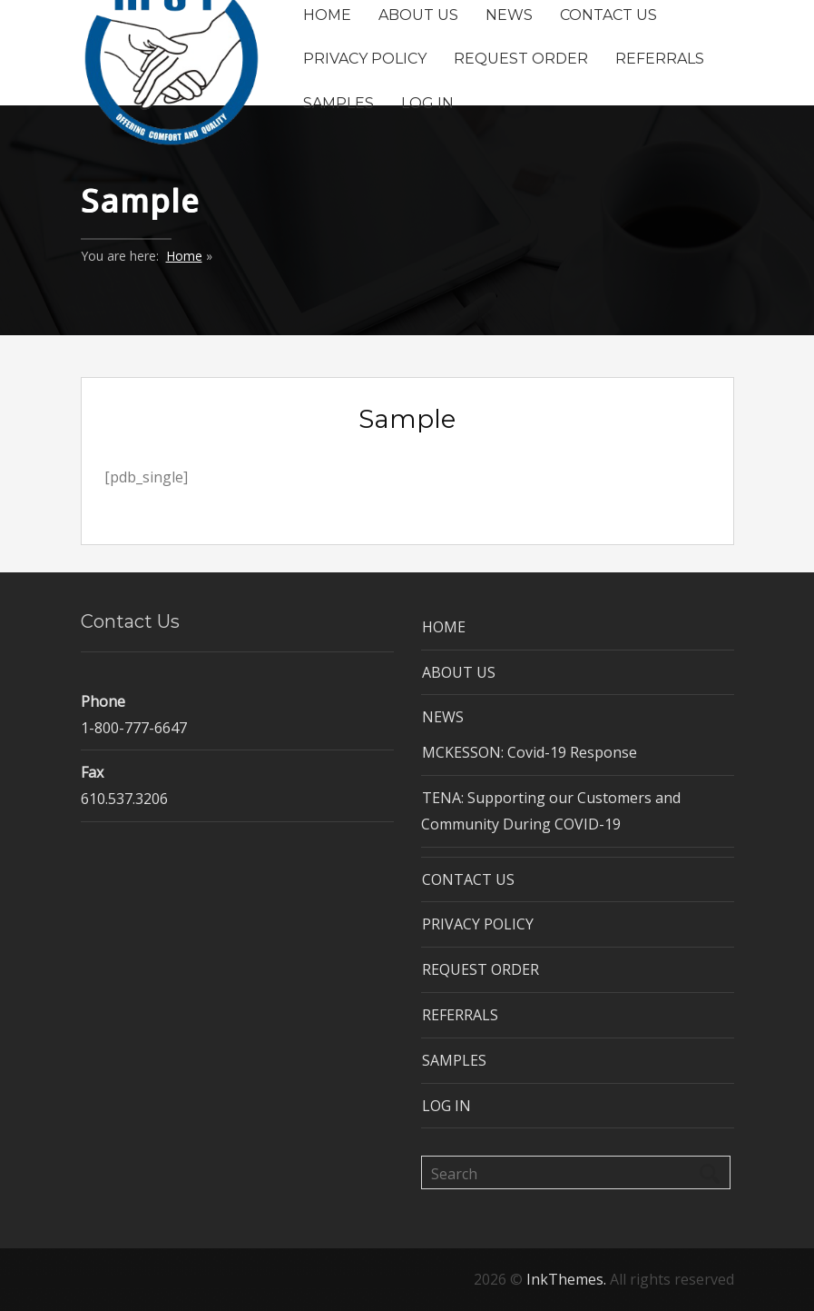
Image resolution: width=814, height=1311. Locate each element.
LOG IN (427, 103)
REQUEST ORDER (521, 58)
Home (184, 255)
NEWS (509, 14)
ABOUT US (418, 14)
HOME (327, 14)
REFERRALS (659, 58)
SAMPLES (338, 103)
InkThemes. (566, 1279)
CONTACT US (608, 14)
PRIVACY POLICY (365, 58)
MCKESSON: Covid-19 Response (529, 752)
